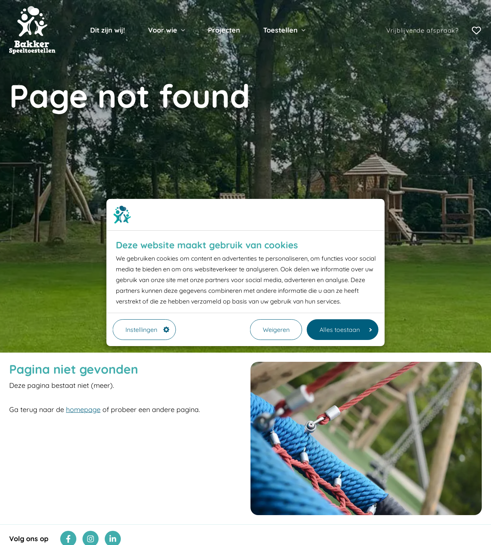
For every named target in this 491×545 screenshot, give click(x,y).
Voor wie (162, 30)
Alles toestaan (346, 329)
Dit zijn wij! (107, 30)
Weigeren (276, 329)
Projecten (224, 30)
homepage (83, 409)
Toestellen (280, 30)
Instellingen (147, 329)
